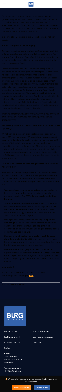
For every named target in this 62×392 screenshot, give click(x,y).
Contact (7, 348)
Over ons (37, 342)
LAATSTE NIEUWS (18, 285)
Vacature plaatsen (12, 342)
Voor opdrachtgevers (43, 337)
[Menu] (4, 4)
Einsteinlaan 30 (10, 356)
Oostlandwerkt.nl (12, 337)
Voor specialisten (41, 331)
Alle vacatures (10, 331)
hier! (31, 275)
